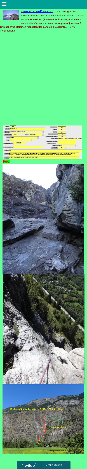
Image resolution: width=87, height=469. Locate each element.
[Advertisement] (43, 80)
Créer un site (54, 464)
